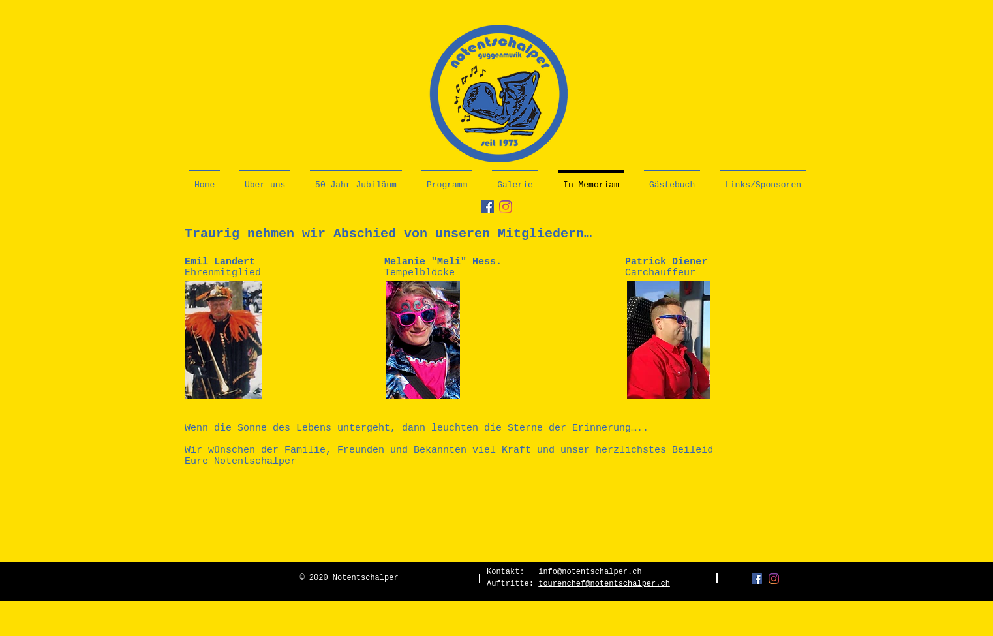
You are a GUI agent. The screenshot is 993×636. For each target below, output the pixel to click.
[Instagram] (505, 206)
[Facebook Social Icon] (487, 206)
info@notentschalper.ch (589, 572)
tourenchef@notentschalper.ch (604, 583)
